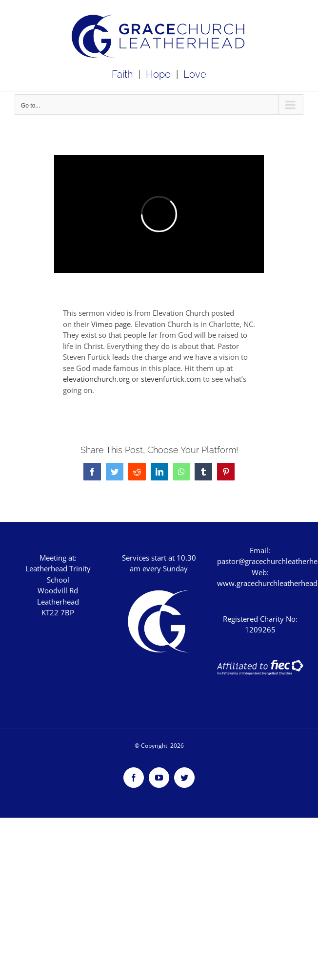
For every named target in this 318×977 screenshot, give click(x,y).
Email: (260, 550)
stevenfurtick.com (171, 379)
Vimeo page (111, 324)
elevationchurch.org (96, 379)
